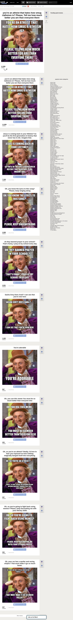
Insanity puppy (53, 153)
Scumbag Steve (53, 202)
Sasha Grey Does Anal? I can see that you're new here (20, 296)
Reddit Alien (52, 185)
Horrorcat (52, 148)
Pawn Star (52, 177)
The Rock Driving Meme (55, 222)
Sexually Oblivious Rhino (55, 205)
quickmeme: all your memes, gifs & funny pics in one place (4, 2)
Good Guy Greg (53, 132)
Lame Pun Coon (53, 161)
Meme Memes (53, 166)
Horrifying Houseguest (55, 147)
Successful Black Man (55, 218)
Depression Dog (53, 112)
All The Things (53, 84)
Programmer (53, 182)
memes (39, 6)
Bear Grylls (52, 95)
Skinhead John (53, 210)
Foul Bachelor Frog (54, 124)
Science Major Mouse (55, 195)
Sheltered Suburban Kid (55, 207)
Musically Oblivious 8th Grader (57, 168)
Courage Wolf (53, 106)
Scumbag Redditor (54, 201)
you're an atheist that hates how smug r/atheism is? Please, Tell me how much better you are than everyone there (20, 81)
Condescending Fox (54, 104)
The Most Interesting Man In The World (58, 221)
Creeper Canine (53, 108)
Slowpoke (52, 211)
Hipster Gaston (53, 143)
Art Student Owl (53, 90)
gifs (43, 6)
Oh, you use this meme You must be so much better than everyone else (19, 400)
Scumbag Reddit (53, 200)
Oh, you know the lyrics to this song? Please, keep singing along (20, 190)
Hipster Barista (53, 140)
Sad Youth (52, 192)
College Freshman (54, 103)
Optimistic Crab (53, 172)
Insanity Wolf (53, 154)
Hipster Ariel (53, 139)
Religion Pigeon (53, 188)
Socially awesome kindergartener (57, 213)
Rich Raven (52, 190)
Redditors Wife (53, 186)
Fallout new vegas (54, 119)
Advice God (52, 83)
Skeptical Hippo (53, 209)
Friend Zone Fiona (54, 127)
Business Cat (53, 97)
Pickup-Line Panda (54, 180)
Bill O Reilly (52, 96)
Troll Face (52, 224)
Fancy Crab (52, 121)
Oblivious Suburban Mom (55, 169)
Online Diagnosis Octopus (56, 171)
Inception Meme (53, 152)
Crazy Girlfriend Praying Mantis (57, 107)
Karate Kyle (52, 160)
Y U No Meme (53, 230)
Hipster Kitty (53, 145)
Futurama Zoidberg (54, 129)
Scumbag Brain (53, 198)
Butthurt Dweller (53, 99)
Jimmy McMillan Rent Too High (57, 155)
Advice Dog (52, 82)
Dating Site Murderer (54, 111)
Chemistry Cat (53, 101)
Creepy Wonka (53, 110)
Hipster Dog (52, 142)
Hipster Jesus (53, 144)
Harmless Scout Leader (55, 135)
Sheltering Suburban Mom (56, 208)
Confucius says (53, 105)
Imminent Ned (53, 151)
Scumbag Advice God (55, 197)
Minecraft (52, 164)
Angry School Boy (54, 85)
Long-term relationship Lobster (57, 163)
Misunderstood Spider (55, 167)
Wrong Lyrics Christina (55, 227)
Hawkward (52, 136)
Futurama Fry (53, 128)
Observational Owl (54, 170)
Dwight (51, 114)
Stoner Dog (52, 216)
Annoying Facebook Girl (55, 88)
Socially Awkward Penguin (56, 214)
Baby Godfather (53, 91)
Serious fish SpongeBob (55, 203)
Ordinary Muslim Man (55, 174)
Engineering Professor (55, 115)
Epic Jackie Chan (54, 116)
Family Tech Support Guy (55, 120)
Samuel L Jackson (54, 193)
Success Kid (53, 217)
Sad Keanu (52, 191)
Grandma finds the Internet (56, 134)
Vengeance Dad (53, 226)
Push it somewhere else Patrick (57, 183)
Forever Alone (53, 123)
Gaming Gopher (53, 130)
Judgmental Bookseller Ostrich (57, 159)
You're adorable (20, 348)
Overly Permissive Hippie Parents (57, 175)
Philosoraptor (53, 178)
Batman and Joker (54, 93)
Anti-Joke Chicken (54, 89)
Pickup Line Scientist (54, 179)
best (18, 2)
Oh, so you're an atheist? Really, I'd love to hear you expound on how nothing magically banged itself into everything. (20, 454)
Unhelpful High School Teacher (57, 225)
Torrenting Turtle (53, 223)
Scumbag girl (53, 199)
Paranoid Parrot (53, 176)
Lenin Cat (52, 162)
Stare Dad (52, 215)
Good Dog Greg (53, 131)
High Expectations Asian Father (57, 138)
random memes (23, 2)
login (71, 2)
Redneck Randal (53, 187)
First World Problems (54, 122)
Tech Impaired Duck (54, 219)
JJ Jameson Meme (54, 156)
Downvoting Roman (54, 113)
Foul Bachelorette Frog (55, 126)
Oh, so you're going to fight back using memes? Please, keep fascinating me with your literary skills (19, 508)
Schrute (52, 194)
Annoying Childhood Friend (56, 87)
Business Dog (53, 98)
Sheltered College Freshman (56, 206)
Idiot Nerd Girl (53, 150)
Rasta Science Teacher (55, 184)
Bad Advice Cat (53, 92)
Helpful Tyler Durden (54, 137)
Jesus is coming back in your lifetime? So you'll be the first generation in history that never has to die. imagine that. (20, 136)
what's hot (12, 2)
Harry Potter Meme (54, 146)
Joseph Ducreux (53, 158)
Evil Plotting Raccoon (55, 118)
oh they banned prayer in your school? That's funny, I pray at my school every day (20, 243)
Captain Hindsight (54, 100)
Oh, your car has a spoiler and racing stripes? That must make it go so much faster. (19, 563)
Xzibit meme (53, 229)
